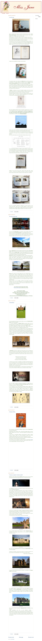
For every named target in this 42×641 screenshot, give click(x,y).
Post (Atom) (12, 639)
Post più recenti (11, 637)
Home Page (3, 13)
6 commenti (11, 470)
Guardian (31, 439)
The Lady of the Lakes (13, 216)
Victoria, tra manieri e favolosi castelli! (16, 474)
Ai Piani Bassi (11, 302)
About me (7, 13)
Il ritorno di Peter (12, 411)
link (24, 146)
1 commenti (11, 211)
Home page (21, 637)
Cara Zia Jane (11, 17)
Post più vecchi (31, 637)
